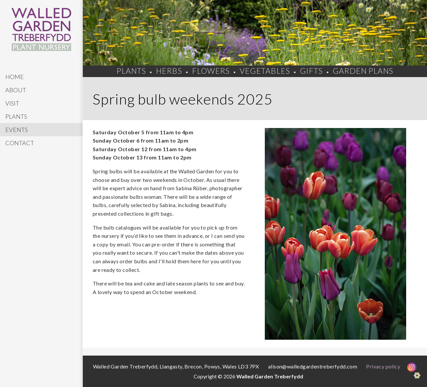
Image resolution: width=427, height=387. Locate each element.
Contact (19, 143)
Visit (12, 103)
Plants (16, 116)
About (15, 90)
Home (14, 76)
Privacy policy (383, 366)
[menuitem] (41, 76)
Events (16, 129)
